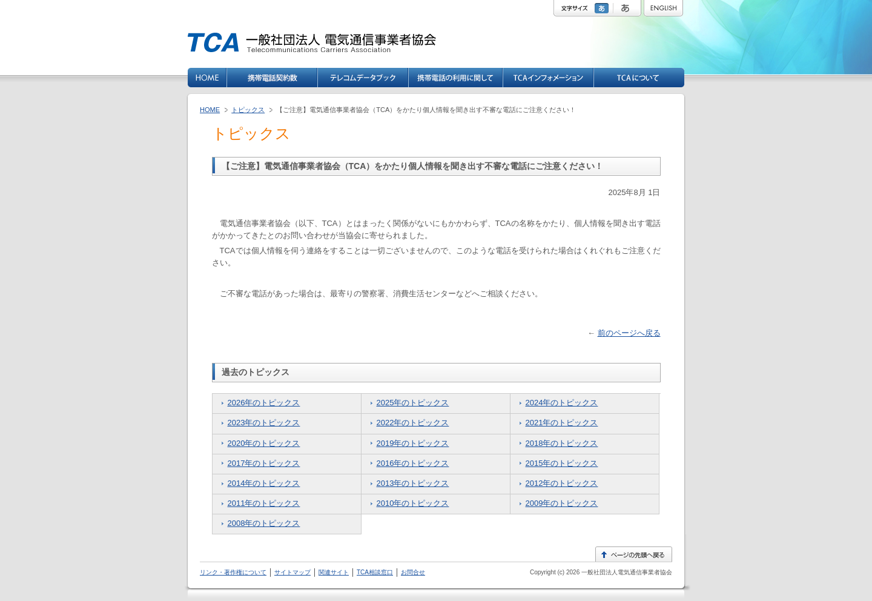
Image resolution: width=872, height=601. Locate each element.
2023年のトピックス (264, 422)
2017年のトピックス (264, 463)
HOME (210, 109)
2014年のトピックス (264, 483)
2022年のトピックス (413, 422)
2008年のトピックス (264, 523)
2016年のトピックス (413, 463)
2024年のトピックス (562, 402)
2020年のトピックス (264, 443)
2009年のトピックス (562, 503)
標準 (603, 8)
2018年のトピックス (562, 443)
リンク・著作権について (233, 572)
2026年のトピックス (264, 402)
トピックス (248, 109)
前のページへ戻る (629, 332)
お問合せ (413, 572)
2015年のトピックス (562, 463)
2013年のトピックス (413, 483)
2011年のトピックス (264, 503)
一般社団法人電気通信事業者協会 (626, 572)
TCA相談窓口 (375, 572)
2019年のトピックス (413, 443)
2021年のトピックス (562, 422)
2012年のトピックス (562, 483)
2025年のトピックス (413, 402)
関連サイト (334, 572)
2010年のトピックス (413, 503)
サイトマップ (292, 572)
